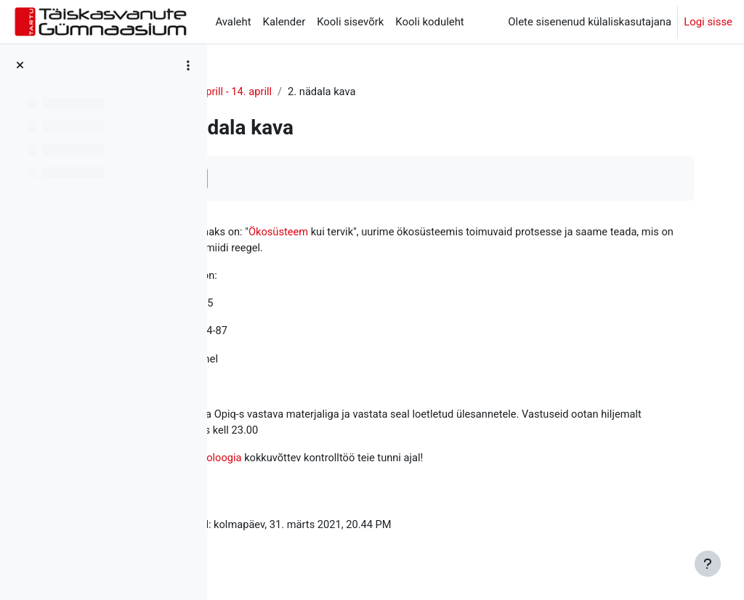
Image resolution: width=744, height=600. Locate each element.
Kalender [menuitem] (284, 21)
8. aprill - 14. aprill (342, 92)
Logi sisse (708, 21)
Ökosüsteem (392, 232)
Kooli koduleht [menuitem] (429, 21)
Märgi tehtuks (283, 178)
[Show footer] (708, 564)
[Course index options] (188, 65)
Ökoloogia (259, 92)
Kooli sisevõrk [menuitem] (350, 21)
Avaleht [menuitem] (233, 21)
